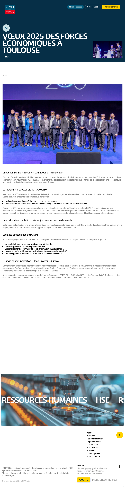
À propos (91, 435)
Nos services (92, 444)
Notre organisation (95, 439)
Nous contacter (94, 456)
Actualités (91, 450)
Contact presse (93, 453)
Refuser (113, 480)
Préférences (99, 480)
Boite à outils (92, 447)
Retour (6, 75)
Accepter (84, 480)
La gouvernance (94, 441)
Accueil (90, 433)
